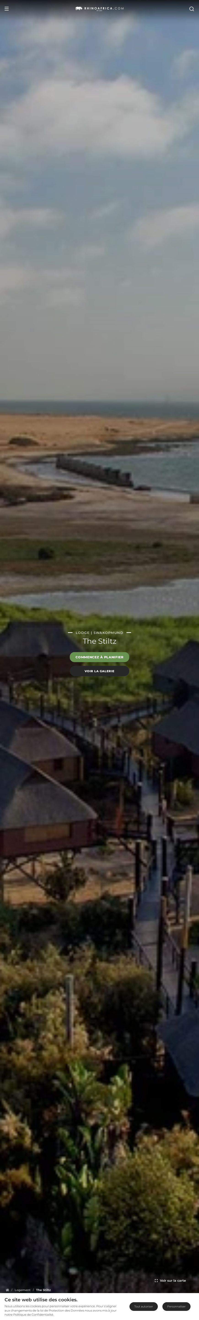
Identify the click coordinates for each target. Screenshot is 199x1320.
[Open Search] (191, 9)
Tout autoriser (143, 1306)
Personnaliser (176, 1306)
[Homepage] (7, 1290)
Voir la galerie (100, 671)
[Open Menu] (7, 8)
